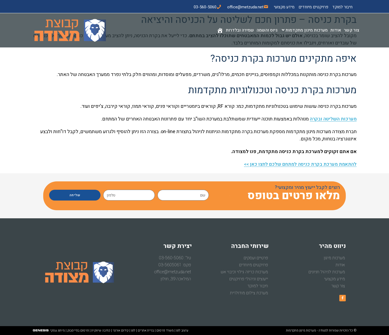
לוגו (133, 330)
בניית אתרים (146, 330)
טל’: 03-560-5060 (175, 258)
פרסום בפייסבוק (78, 330)
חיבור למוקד (342, 7)
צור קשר (338, 286)
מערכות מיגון (334, 258)
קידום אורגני (121, 330)
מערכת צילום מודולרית (249, 293)
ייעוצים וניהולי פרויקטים (248, 279)
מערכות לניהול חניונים (326, 272)
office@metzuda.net (172, 272)
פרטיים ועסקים (256, 258)
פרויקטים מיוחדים (313, 7)
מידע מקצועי (284, 7)
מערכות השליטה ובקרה (332, 119)
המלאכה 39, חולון (175, 279)
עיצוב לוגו (182, 330)
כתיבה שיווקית (100, 330)
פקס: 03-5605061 (174, 265)
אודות (340, 265)
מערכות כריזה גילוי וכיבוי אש (244, 272)
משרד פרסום (165, 330)
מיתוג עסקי (57, 330)
